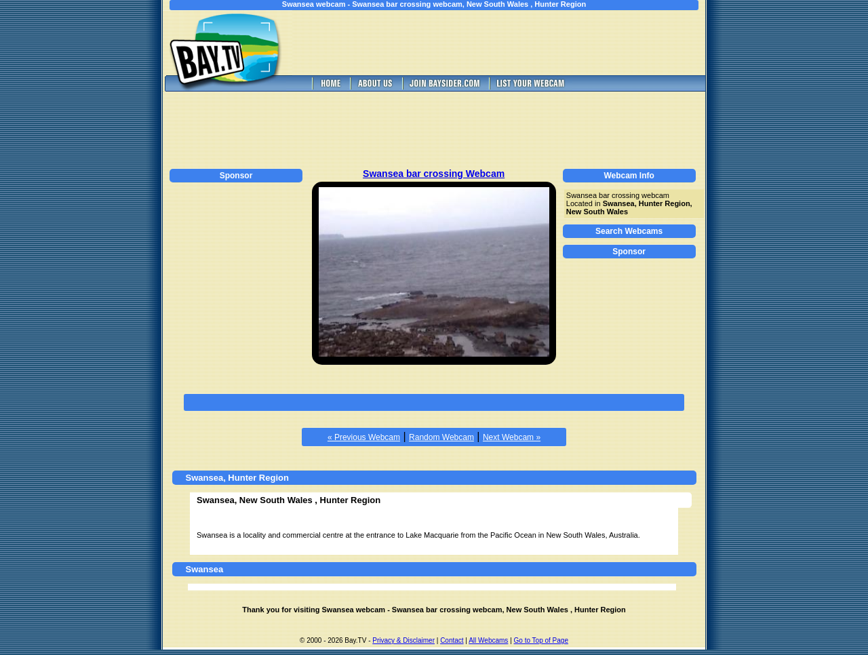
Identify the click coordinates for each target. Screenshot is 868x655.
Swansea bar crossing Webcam (434, 173)
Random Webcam (441, 437)
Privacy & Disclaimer (403, 640)
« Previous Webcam (364, 437)
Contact (451, 640)
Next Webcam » (511, 437)
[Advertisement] (508, 42)
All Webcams (488, 640)
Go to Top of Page (541, 640)
